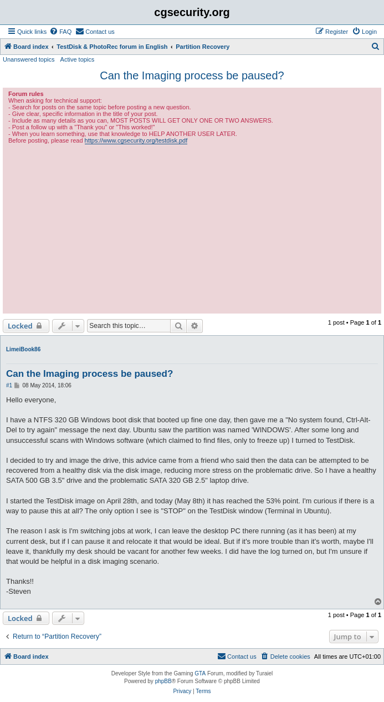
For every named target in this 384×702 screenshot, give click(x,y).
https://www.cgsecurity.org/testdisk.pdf (136, 140)
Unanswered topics (29, 59)
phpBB (163, 681)
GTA (200, 673)
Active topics (77, 59)
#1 (9, 385)
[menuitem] (60, 31)
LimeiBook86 (23, 349)
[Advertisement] (192, 227)
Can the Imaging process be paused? (192, 75)
